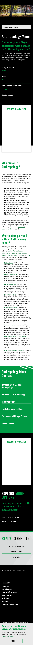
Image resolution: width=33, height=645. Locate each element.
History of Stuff (16, 401)
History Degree (8, 263)
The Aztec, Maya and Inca (16, 409)
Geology (20, 255)
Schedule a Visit (16, 552)
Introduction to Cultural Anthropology (16, 386)
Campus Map (6, 586)
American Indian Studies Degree (14, 350)
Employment (5, 598)
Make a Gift (5, 601)
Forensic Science (18, 251)
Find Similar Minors (9, 522)
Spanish (18, 253)
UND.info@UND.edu (8, 571)
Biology (28, 255)
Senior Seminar (16, 423)
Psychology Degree (10, 294)
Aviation (9, 251)
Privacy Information (7, 636)
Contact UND (6, 583)
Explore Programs (7, 595)
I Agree (16, 641)
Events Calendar (7, 589)
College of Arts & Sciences (11, 517)
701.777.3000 (21, 571)
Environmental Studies (8, 253)
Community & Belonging (9, 592)
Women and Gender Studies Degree (15, 336)
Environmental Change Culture (16, 416)
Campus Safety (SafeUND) (10, 604)
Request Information (16, 546)
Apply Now (16, 557)
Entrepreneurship (12, 255)
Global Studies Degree (11, 274)
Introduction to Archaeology (16, 394)
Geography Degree (10, 284)
